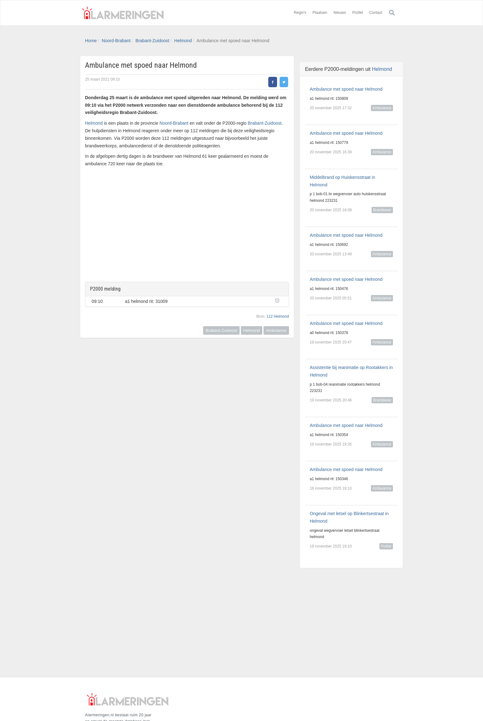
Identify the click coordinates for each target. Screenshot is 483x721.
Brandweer (382, 210)
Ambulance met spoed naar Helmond (346, 89)
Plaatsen (320, 12)
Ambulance (276, 330)
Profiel (357, 12)
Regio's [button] (300, 12)
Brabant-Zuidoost (152, 40)
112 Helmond (277, 316)
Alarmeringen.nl (122, 13)
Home (91, 40)
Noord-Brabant (116, 40)
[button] (278, 300)
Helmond (183, 40)
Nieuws (339, 12)
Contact (375, 12)
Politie (386, 546)
